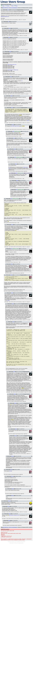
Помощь (7, 5)
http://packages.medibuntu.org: (13, 69)
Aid (8, 21)
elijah (10, 51)
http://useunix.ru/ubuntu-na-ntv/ (14, 515)
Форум (3, 5)
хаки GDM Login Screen (15, 126)
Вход (15, 5)
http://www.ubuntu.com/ (5, 16)
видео (28, 120)
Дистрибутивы (5, 7)
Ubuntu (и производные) (13, 7)
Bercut (12, 456)
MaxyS (9, 501)
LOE (13, 131)
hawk (8, 9)
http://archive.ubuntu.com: (12, 64)
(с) (7, 145)
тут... (22, 80)
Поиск (12, 5)
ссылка (8, 301)
